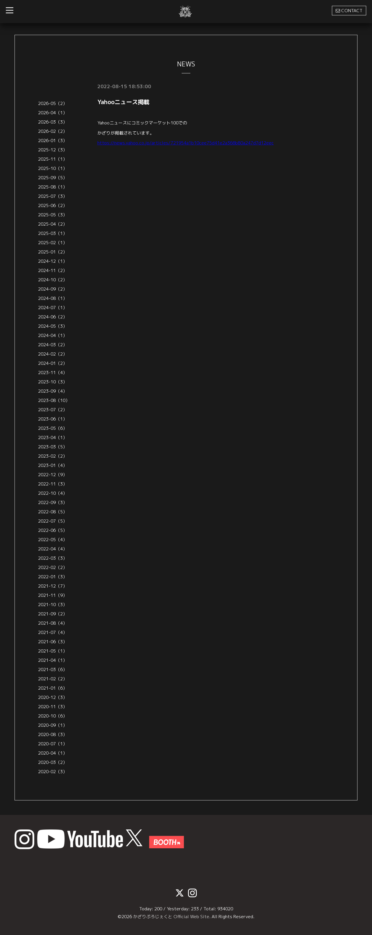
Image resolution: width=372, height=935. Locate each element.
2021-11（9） (52, 595)
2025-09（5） (52, 178)
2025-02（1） (52, 243)
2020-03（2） (52, 762)
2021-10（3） (52, 604)
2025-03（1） (52, 233)
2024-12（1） (52, 261)
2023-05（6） (52, 428)
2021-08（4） (52, 623)
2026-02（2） (52, 131)
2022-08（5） (52, 512)
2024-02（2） (52, 354)
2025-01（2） (52, 252)
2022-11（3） (52, 484)
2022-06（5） (52, 530)
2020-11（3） (52, 707)
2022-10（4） (52, 493)
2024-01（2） (52, 363)
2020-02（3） (52, 772)
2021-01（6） (52, 688)
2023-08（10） (54, 400)
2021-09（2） (52, 614)
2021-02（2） (52, 679)
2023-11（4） (52, 372)
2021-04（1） (52, 660)
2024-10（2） (52, 280)
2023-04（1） (52, 437)
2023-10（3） (52, 382)
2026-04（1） (52, 113)
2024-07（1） (52, 308)
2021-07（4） (52, 632)
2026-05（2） (52, 103)
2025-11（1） (52, 159)
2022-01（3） (52, 577)
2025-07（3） (52, 196)
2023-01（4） (52, 465)
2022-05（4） (52, 540)
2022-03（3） (52, 558)
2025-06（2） (52, 205)
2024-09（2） (52, 289)
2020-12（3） (52, 697)
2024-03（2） (52, 345)
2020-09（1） (52, 725)
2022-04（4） (52, 549)
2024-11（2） (52, 270)
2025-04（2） (52, 224)
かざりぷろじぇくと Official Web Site (171, 917)
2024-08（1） (52, 298)
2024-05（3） (52, 326)
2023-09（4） (52, 391)
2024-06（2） (52, 317)
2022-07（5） (52, 521)
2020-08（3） (52, 734)
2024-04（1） (52, 335)
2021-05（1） (52, 651)
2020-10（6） (52, 716)
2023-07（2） (52, 410)
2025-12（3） (52, 150)
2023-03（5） (52, 447)
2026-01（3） (52, 140)
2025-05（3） (52, 215)
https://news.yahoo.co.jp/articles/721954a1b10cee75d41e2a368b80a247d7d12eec (185, 142)
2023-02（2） (52, 456)
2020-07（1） (52, 744)
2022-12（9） (52, 475)
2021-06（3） (52, 642)
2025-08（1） (52, 187)
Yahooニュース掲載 (123, 102)
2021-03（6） (52, 669)
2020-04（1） (52, 753)
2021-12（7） (52, 586)
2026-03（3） (52, 122)
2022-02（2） (52, 567)
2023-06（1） (52, 419)
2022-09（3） (52, 502)
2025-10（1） (52, 168)
